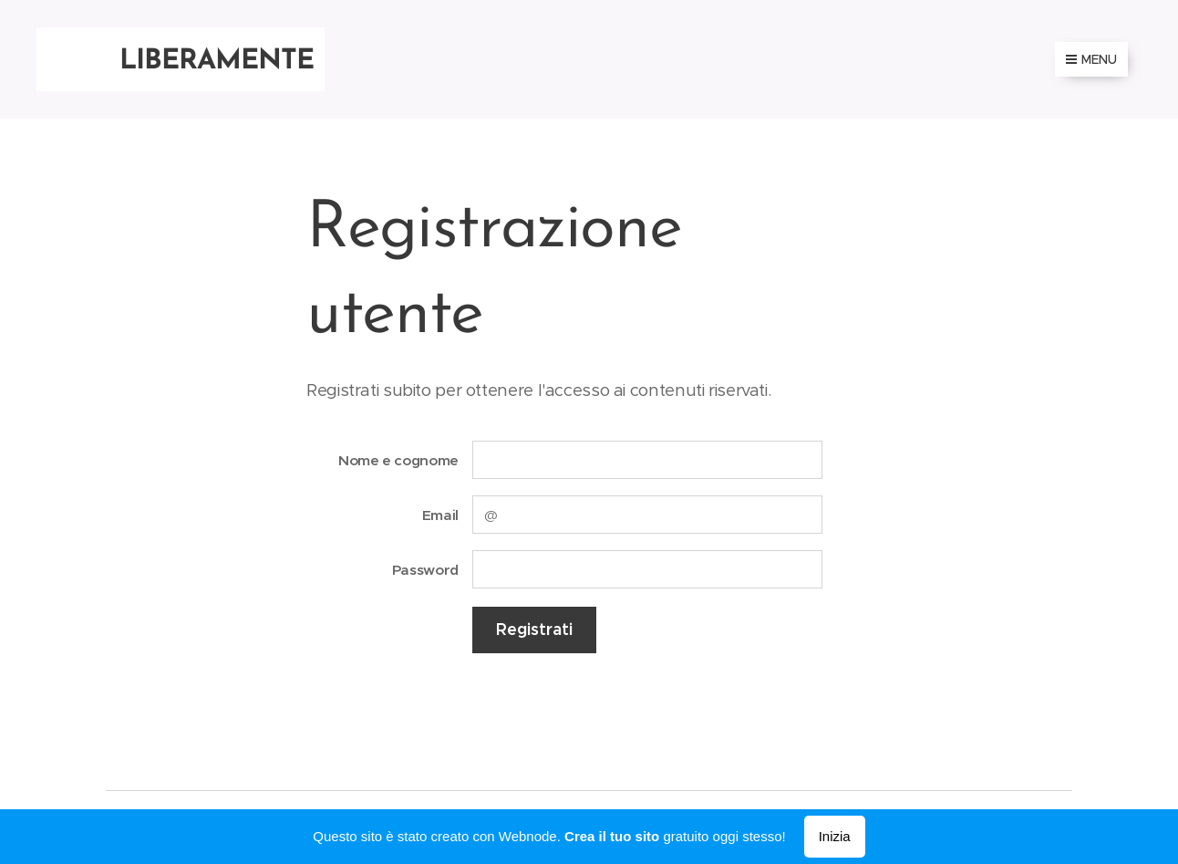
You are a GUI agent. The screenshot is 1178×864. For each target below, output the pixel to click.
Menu (1091, 59)
